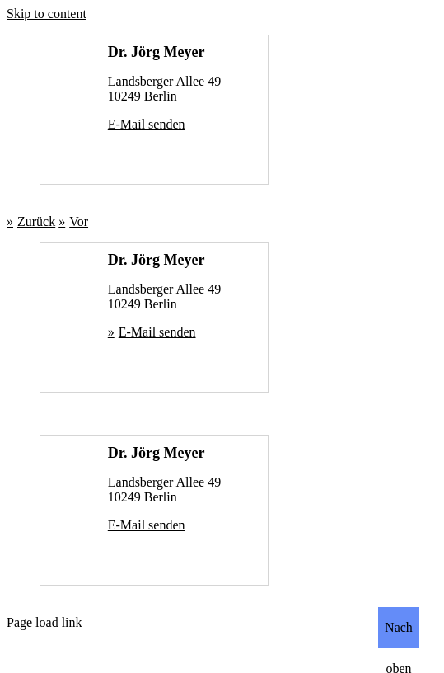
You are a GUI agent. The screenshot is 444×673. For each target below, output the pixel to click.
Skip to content (46, 14)
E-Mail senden (146, 124)
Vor (78, 221)
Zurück (36, 221)
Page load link (44, 622)
